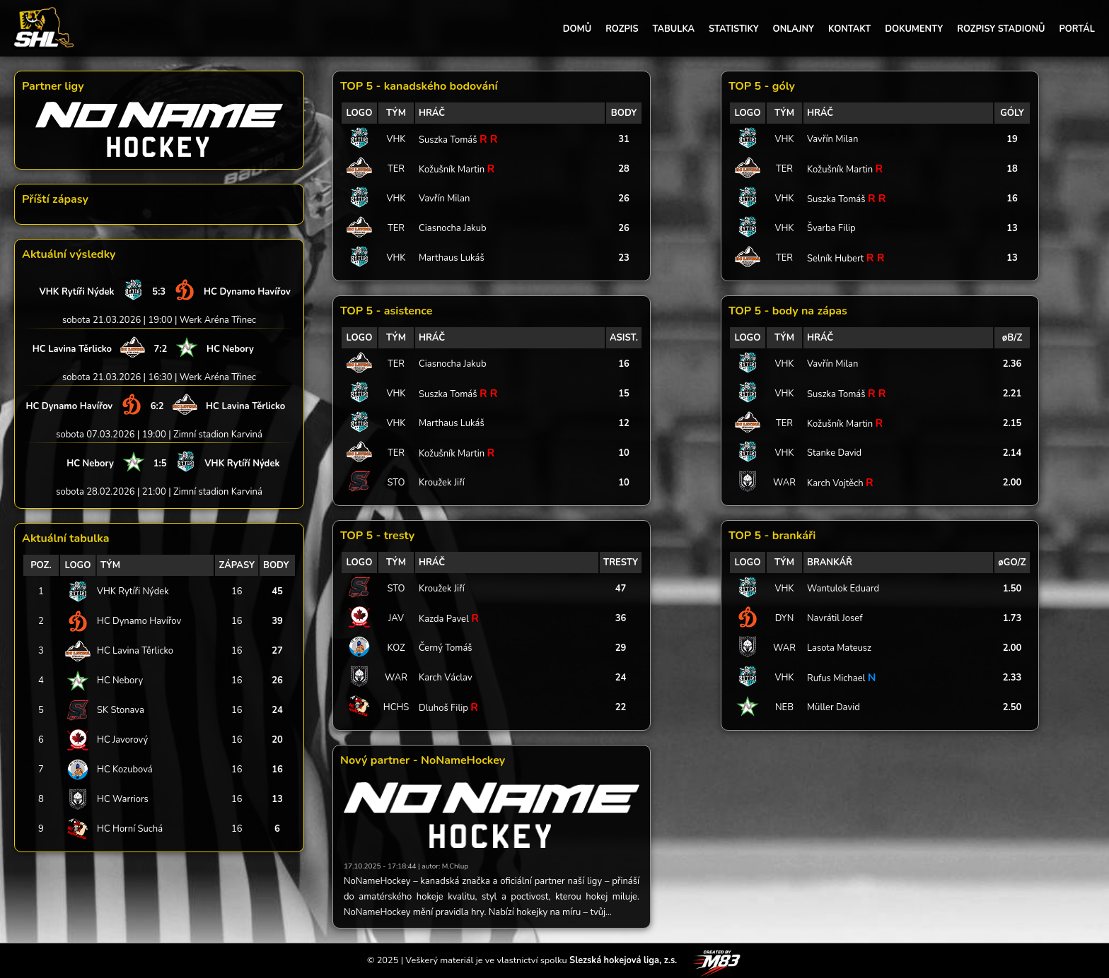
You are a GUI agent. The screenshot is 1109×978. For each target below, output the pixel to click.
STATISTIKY (733, 29)
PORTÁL (1077, 29)
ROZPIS (621, 29)
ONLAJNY (793, 29)
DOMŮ (577, 29)
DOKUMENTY (914, 29)
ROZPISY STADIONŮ (1001, 29)
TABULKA (673, 29)
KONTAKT (849, 29)
